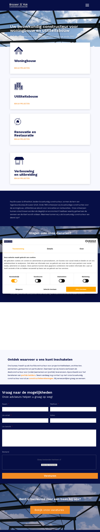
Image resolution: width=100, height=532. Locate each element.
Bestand (5, 452)
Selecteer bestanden (49, 465)
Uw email (7, 415)
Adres (52, 415)
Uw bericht (7, 426)
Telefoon (54, 404)
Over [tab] (82, 249)
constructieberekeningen (41, 378)
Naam (5, 404)
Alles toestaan (81, 289)
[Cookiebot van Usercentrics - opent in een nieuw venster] (87, 241)
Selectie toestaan (50, 289)
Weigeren (19, 289)
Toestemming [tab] (18, 249)
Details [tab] (50, 249)
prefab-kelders (28, 375)
